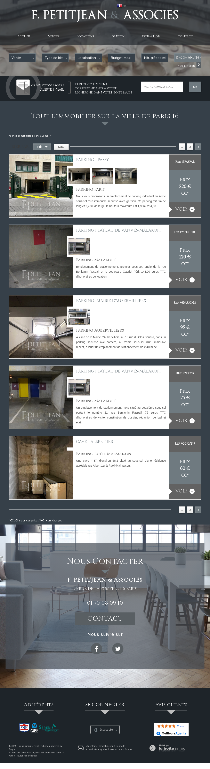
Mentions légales (30, 752)
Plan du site (14, 752)
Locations (85, 36)
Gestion (118, 36)
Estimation (151, 36)
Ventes (53, 36)
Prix (42, 147)
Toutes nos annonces (27, 755)
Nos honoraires (48, 752)
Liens (60, 752)
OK (195, 86)
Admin (12, 755)
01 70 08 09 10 (105, 603)
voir (185, 209)
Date (61, 146)
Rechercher (188, 58)
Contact (185, 36)
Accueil (24, 36)
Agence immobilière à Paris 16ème (28, 135)
